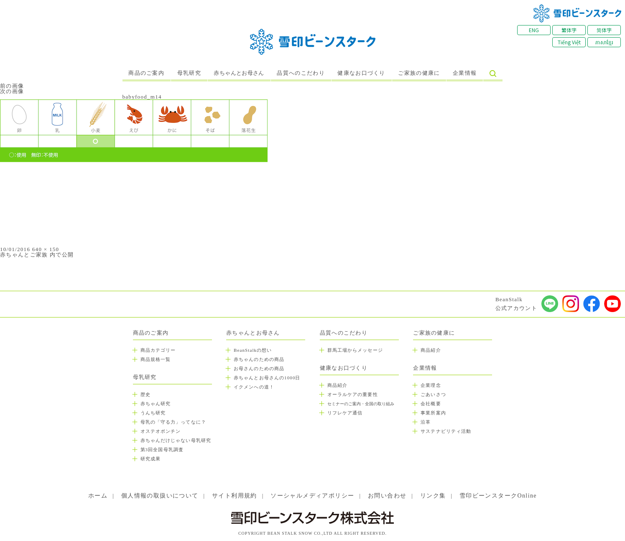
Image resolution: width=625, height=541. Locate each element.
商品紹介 (337, 385)
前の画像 (12, 86)
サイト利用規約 (234, 496)
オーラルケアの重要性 (352, 394)
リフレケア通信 (345, 412)
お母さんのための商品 (259, 368)
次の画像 (12, 91)
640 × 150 (45, 249)
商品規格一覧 (155, 359)
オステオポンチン (160, 431)
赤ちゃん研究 (155, 403)
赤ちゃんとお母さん (239, 73)
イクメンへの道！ (254, 386)
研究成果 (150, 458)
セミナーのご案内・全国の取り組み (360, 403)
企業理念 (431, 385)
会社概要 (431, 403)
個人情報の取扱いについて (160, 496)
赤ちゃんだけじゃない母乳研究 (175, 440)
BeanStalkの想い (253, 350)
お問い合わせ (387, 496)
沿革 (426, 421)
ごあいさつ (433, 394)
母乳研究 (189, 73)
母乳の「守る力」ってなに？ (173, 421)
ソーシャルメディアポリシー (312, 496)
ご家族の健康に (419, 73)
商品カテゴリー (158, 350)
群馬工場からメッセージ (355, 350)
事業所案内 (433, 412)
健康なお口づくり (361, 73)
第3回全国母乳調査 (162, 449)
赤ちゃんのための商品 (259, 359)
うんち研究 (153, 412)
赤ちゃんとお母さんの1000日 (267, 377)
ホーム (97, 496)
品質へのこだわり (300, 73)
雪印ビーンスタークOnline (498, 496)
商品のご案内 (146, 73)
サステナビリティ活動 (446, 431)
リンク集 (433, 496)
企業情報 (465, 73)
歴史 (145, 394)
